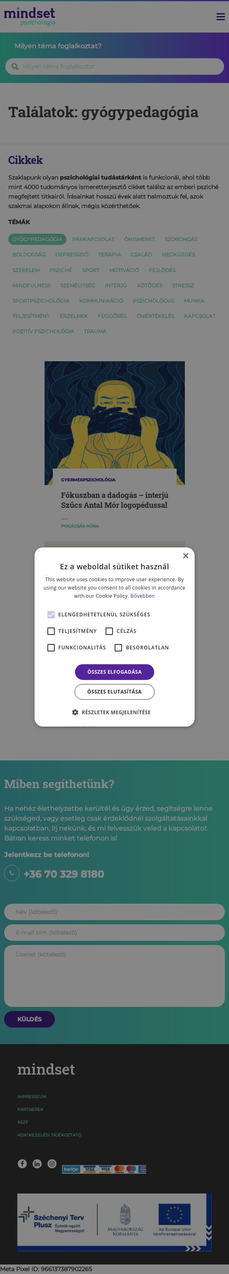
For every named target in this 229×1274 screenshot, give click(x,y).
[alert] (114, 637)
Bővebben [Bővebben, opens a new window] (142, 595)
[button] (114, 712)
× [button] (185, 556)
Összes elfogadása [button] (114, 671)
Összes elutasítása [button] (114, 691)
